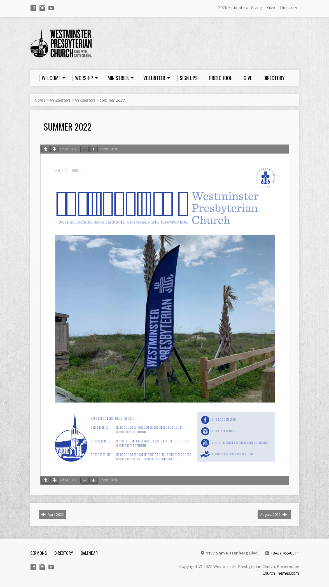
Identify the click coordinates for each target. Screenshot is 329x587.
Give (271, 7)
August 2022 (273, 514)
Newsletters (60, 100)
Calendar (89, 552)
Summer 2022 (112, 100)
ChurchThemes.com (280, 573)
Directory (288, 7)
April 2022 (52, 514)
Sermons (38, 552)
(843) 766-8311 (285, 553)
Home (40, 100)
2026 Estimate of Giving (240, 7)
